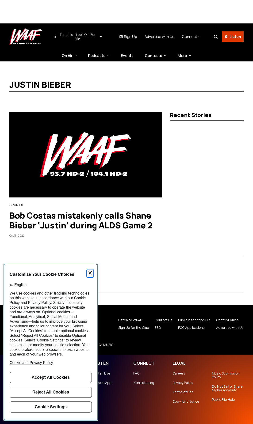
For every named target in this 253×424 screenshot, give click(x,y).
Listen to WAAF (130, 320)
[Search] (215, 36)
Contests (153, 55)
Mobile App (102, 383)
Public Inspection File (194, 320)
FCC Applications (191, 327)
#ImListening (143, 383)
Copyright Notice (185, 401)
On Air (67, 55)
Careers (178, 373)
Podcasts (96, 55)
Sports (16, 205)
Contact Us (163, 320)
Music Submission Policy (226, 375)
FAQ (136, 373)
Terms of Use (183, 392)
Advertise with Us (159, 36)
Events (127, 55)
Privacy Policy (182, 383)
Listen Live (102, 373)
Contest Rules (227, 320)
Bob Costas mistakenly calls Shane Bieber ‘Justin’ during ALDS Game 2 (81, 220)
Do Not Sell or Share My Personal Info (227, 388)
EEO (158, 327)
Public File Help (223, 399)
